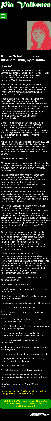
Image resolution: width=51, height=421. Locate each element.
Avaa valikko (3, 16)
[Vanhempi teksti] (9, 391)
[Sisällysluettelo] (28, 391)
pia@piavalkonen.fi (25, 406)
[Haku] (12, 393)
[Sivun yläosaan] (25, 393)
